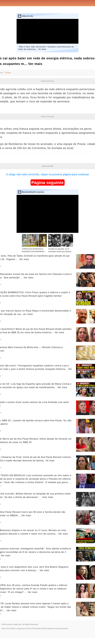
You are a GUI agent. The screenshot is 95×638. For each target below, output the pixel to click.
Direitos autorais (47, 628)
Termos (28, 628)
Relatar (8, 73)
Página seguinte (47, 182)
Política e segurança (17, 628)
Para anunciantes (61, 628)
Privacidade (36, 628)
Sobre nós (5, 628)
